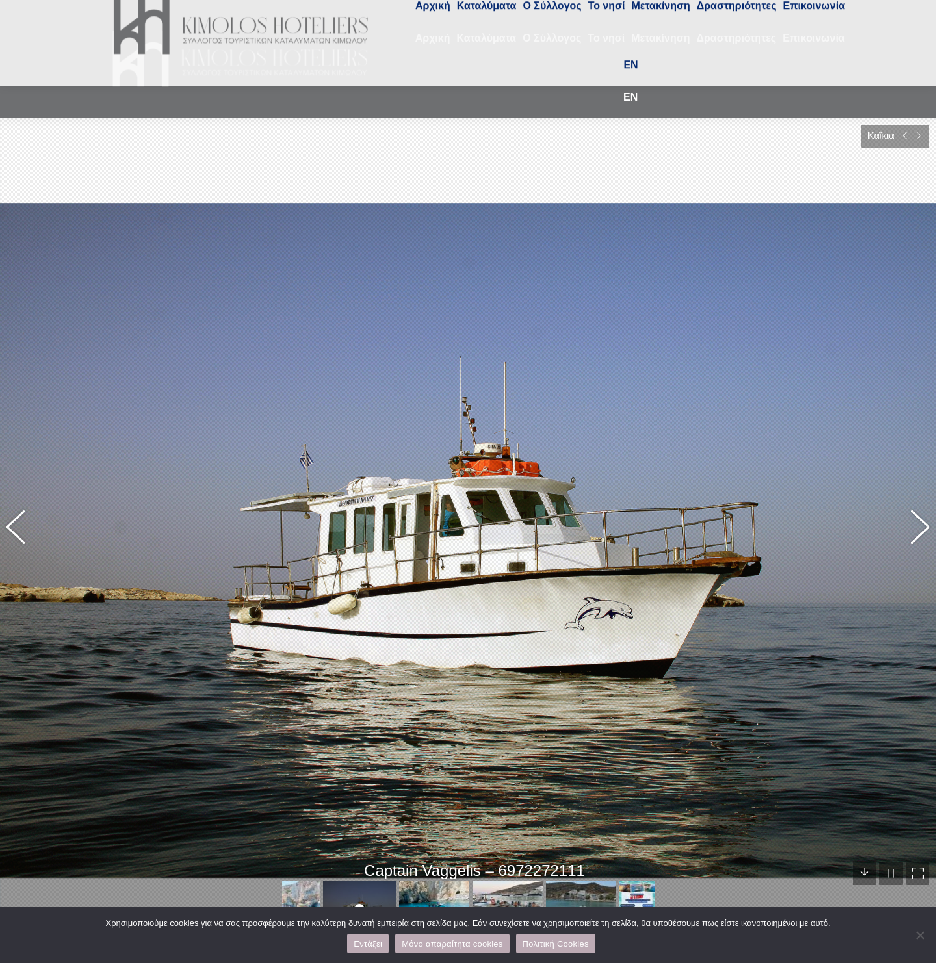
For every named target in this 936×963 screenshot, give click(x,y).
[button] (22, 509)
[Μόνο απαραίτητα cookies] (919, 935)
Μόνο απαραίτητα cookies (452, 944)
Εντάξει (368, 944)
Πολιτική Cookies (556, 944)
